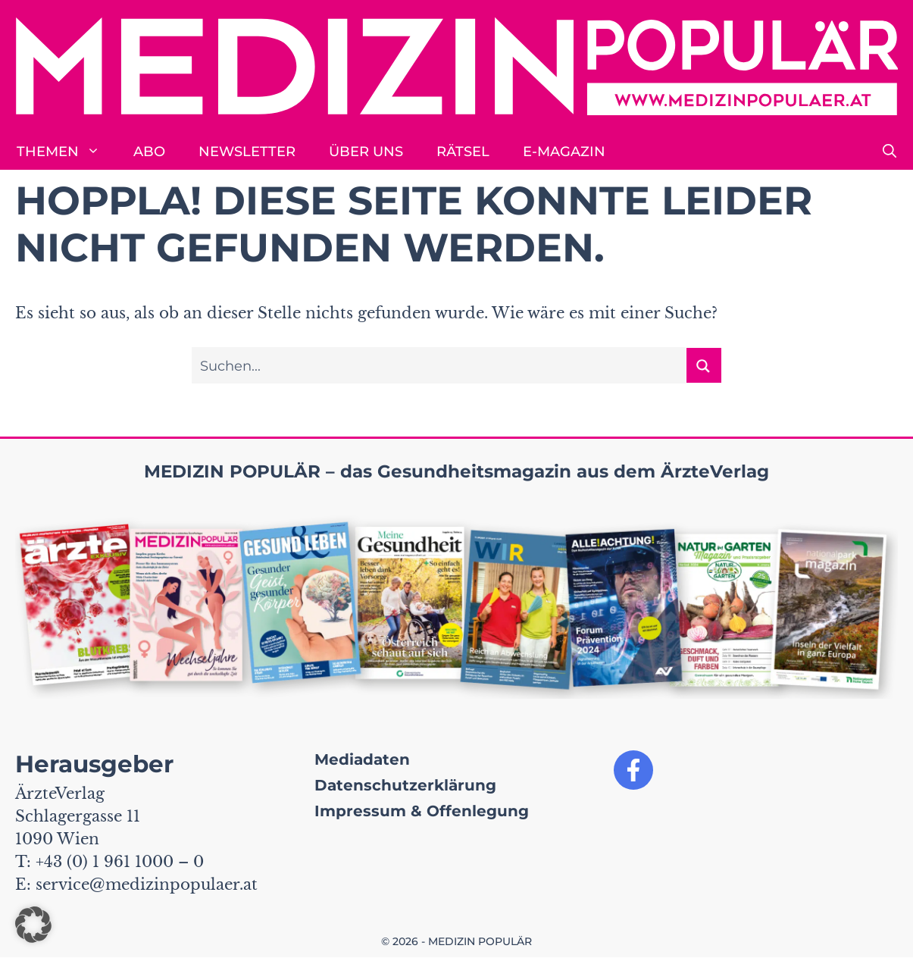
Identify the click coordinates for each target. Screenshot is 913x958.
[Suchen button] (704, 365)
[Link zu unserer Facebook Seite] (633, 770)
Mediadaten (362, 759)
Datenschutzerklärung (405, 785)
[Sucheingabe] (439, 365)
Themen (67, 151)
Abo (149, 151)
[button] (889, 151)
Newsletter (247, 151)
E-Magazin (564, 151)
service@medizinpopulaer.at (147, 884)
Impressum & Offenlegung (421, 811)
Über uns (366, 151)
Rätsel (462, 151)
